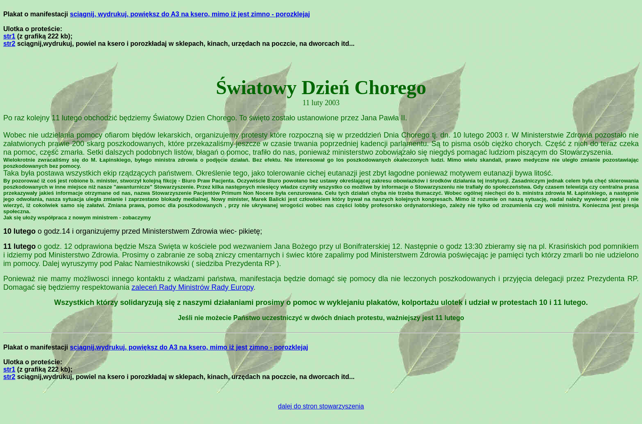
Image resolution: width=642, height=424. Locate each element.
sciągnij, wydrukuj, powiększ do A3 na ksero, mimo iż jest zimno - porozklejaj (190, 14)
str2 (9, 43)
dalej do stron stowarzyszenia (321, 406)
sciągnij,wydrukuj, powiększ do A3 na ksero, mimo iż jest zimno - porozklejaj (189, 347)
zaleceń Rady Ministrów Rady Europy (192, 287)
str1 (9, 36)
